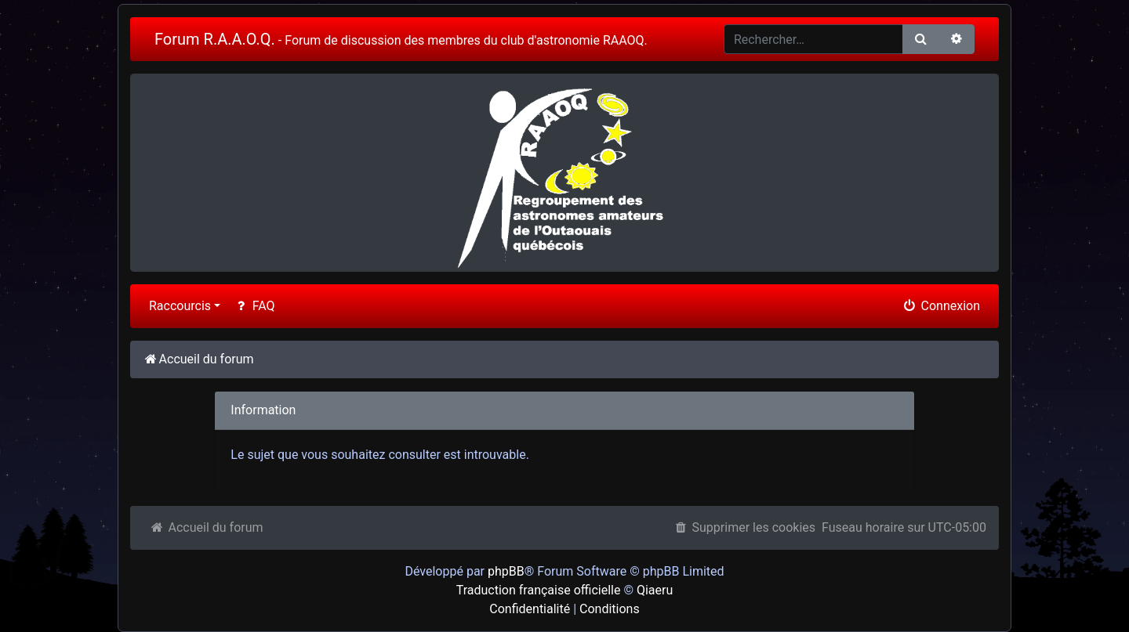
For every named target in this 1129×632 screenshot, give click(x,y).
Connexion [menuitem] (941, 305)
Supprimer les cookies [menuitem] (744, 527)
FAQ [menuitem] (253, 305)
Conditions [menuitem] (609, 608)
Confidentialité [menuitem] (529, 608)
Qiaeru (655, 590)
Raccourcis (180, 305)
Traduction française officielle (538, 590)
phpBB (506, 571)
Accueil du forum (206, 527)
